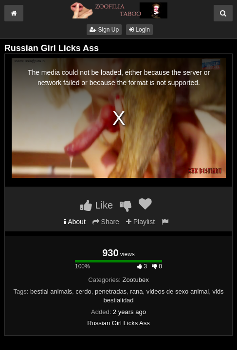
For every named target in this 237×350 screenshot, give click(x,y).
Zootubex (135, 279)
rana (136, 291)
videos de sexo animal (177, 291)
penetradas (111, 291)
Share (105, 222)
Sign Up (104, 29)
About (75, 222)
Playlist (140, 222)
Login (139, 29)
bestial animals (51, 291)
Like (96, 205)
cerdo (83, 291)
